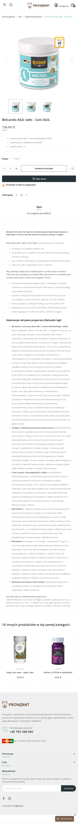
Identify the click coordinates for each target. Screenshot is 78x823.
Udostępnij (16, 195)
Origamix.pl (18, 805)
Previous (6, 59)
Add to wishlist (72, 168)
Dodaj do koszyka (44, 168)
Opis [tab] (39, 207)
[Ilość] (10, 168)
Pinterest (26, 195)
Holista (58, 669)
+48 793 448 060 (21, 731)
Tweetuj (21, 195)
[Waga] (16, 158)
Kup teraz (39, 178)
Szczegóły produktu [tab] (39, 213)
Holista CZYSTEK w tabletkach (58, 672)
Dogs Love (20, 669)
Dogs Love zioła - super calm (20, 672)
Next (71, 59)
